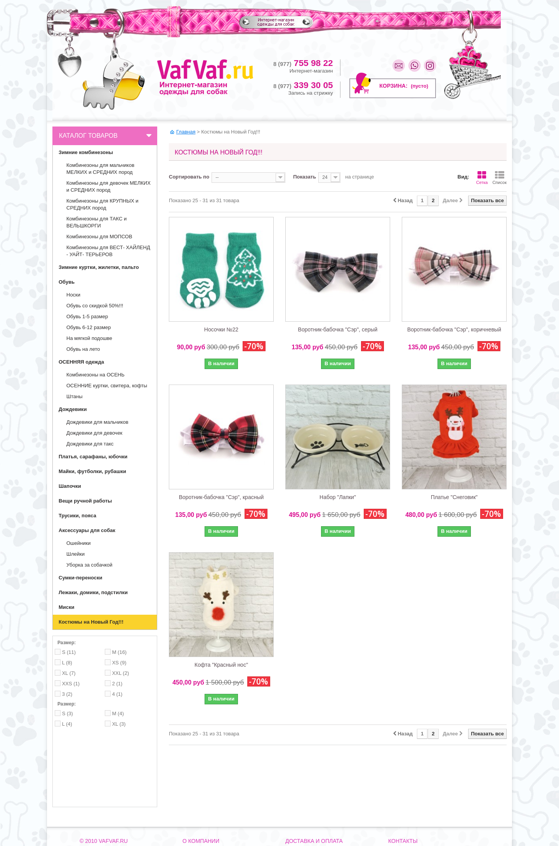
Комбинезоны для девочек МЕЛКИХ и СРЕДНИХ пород (108, 186)
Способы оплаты (303, 814)
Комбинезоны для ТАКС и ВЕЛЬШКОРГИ (96, 222)
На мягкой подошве (89, 338)
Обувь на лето (83, 349)
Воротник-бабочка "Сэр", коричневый (454, 329)
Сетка (482, 178)
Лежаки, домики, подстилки (93, 592)
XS (119, 663)
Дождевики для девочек (94, 433)
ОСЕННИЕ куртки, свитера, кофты (106, 385)
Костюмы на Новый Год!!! (91, 622)
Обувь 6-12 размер (88, 327)
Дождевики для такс (89, 444)
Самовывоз (297, 804)
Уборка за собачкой (89, 565)
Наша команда (198, 814)
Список (499, 178)
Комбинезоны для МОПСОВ (99, 236)
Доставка (295, 794)
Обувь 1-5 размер (87, 316)
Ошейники (78, 543)
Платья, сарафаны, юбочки (93, 456)
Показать (304, 177)
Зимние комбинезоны (86, 152)
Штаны (74, 396)
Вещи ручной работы (85, 501)
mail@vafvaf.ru (414, 805)
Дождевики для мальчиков (97, 422)
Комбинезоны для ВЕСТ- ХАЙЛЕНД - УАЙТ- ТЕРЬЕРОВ (108, 250)
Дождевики (73, 409)
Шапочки (70, 486)
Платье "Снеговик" (454, 497)
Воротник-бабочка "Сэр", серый (338, 329)
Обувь (67, 282)
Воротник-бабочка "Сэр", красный (221, 497)
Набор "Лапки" (337, 497)
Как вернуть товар (305, 824)
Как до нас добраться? (206, 804)
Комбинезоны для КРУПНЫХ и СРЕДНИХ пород (102, 204)
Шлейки (75, 554)
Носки (73, 295)
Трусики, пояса (77, 515)
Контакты (192, 794)
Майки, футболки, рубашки (92, 471)
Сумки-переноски (80, 578)
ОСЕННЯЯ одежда (81, 362)
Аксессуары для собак (87, 530)
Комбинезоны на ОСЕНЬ (95, 375)
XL (69, 673)
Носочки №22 (221, 329)
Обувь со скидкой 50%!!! (94, 306)
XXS (71, 684)
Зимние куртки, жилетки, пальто (99, 267)
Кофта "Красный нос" (221, 665)
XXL (120, 673)
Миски (67, 607)
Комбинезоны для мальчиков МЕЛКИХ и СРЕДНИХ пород (100, 168)
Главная (185, 132)
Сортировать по (189, 177)
